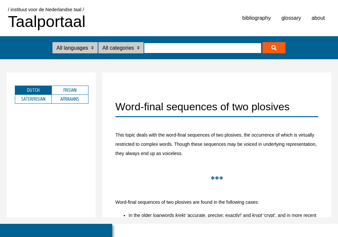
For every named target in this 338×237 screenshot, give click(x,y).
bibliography (256, 18)
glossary (291, 18)
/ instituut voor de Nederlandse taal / (46, 9)
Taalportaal (46, 21)
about (318, 18)
